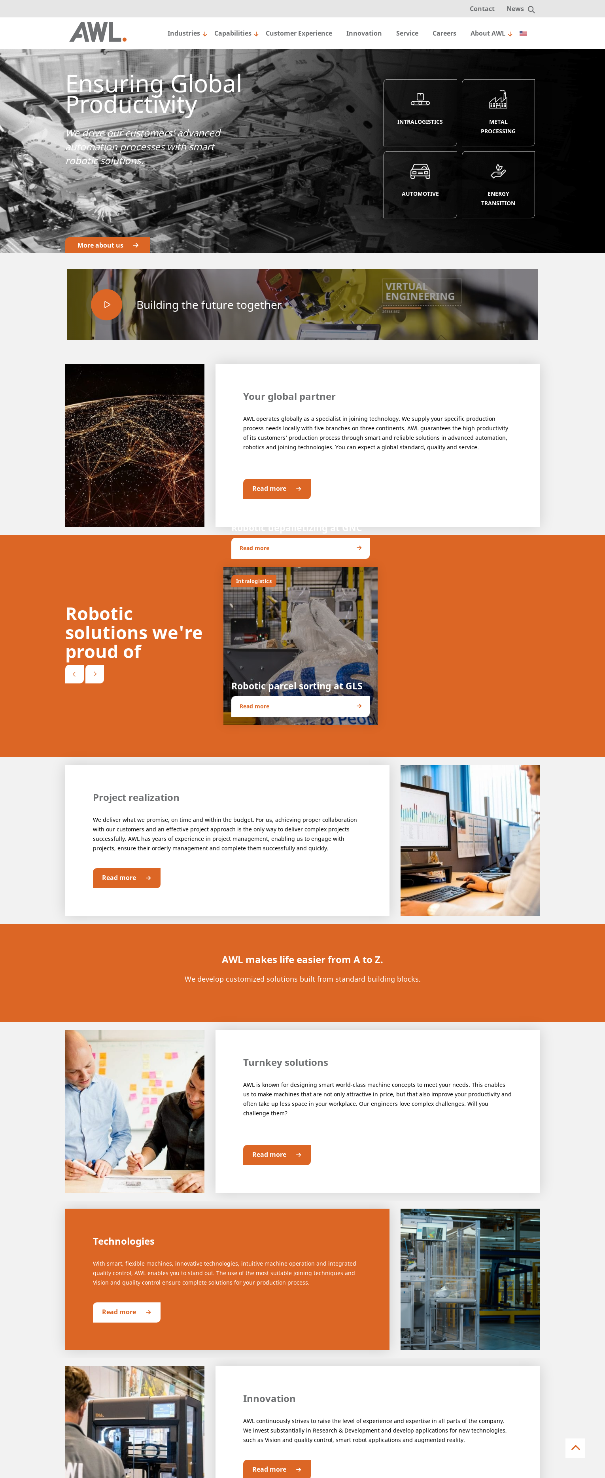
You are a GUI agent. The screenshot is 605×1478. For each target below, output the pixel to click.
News (515, 8)
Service (407, 33)
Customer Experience (299, 33)
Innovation (364, 33)
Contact (482, 8)
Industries (184, 33)
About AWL (488, 33)
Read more (281, 489)
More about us (108, 245)
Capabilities (232, 33)
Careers (444, 33)
